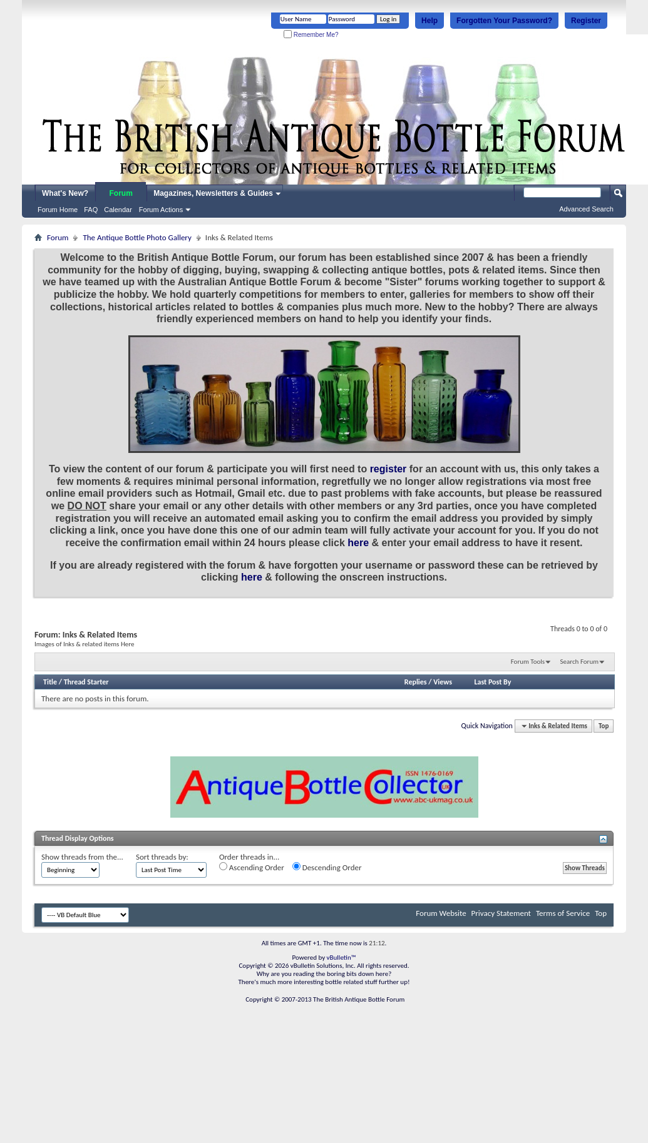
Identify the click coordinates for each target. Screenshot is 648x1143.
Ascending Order (251, 867)
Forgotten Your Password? (504, 20)
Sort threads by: (162, 856)
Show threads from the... (82, 856)
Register (586, 20)
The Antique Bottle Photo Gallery (137, 237)
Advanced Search (586, 209)
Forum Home (58, 209)
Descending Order (327, 867)
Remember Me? (311, 34)
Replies (415, 682)
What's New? (65, 193)
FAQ (91, 209)
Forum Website (441, 913)
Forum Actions (161, 209)
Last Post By (492, 682)
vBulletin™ (341, 957)
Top (604, 726)
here (358, 542)
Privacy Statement (501, 913)
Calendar (118, 209)
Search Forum (579, 662)
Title (50, 682)
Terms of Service (563, 913)
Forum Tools (528, 662)
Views (442, 682)
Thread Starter (86, 682)
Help (429, 20)
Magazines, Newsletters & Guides (213, 193)
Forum (121, 193)
